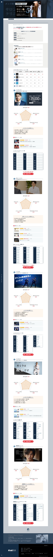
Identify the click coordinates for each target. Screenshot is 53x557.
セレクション (22, 554)
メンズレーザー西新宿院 (39, 506)
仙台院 (17, 511)
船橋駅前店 (28, 262)
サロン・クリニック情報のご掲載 (39, 553)
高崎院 (17, 518)
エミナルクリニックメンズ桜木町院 (41, 157)
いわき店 (18, 436)
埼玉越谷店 (28, 257)
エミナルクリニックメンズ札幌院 (20, 155)
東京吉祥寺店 (38, 252)
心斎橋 (37, 341)
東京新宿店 (38, 254)
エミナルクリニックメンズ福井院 (40, 165)
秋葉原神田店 (38, 262)
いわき (17, 344)
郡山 (17, 346)
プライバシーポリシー (27, 553)
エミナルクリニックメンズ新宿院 (30, 162)
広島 (37, 344)
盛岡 (17, 341)
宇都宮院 (18, 516)
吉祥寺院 (28, 518)
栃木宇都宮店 (28, 247)
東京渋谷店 (38, 257)
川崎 (27, 346)
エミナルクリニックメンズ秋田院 (20, 162)
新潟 (27, 349)
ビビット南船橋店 (39, 426)
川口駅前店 (28, 436)
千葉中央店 (28, 259)
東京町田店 (38, 259)
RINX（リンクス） (21, 77)
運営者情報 (22, 553)
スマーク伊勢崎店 (29, 431)
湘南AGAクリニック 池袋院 (30, 516)
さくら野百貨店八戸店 (19, 426)
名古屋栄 (28, 351)
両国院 (37, 511)
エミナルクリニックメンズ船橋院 (30, 157)
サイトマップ (45, 553)
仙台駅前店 (18, 431)
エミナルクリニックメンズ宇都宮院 (21, 167)
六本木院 (38, 516)
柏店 (37, 431)
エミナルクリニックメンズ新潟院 (40, 160)
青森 (17, 339)
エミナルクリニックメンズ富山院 (40, 162)
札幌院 (17, 506)
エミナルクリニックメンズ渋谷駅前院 (31, 165)
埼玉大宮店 (28, 252)
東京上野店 (38, 249)
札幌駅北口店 (18, 249)
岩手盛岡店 (18, 252)
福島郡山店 (18, 259)
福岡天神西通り (38, 346)
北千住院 (38, 518)
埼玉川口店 (28, 254)
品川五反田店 (38, 247)
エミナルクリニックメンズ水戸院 (20, 165)
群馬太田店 (28, 249)
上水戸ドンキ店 (28, 426)
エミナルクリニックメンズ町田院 (30, 167)
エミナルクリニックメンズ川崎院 (40, 155)
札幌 (17, 336)
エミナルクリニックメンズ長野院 (40, 167)
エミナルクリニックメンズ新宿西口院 (31, 160)
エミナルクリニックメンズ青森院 (20, 157)
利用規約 (33, 553)
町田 (27, 341)
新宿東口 (28, 336)
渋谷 (27, 339)
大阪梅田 (38, 339)
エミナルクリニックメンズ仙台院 (20, 160)
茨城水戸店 (18, 262)
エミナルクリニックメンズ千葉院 (30, 155)
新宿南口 (18, 351)
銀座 (27, 344)
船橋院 (27, 511)
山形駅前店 (18, 257)
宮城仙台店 (18, 254)
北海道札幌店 (18, 247)
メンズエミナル (21, 74)
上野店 (37, 436)
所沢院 (27, 506)
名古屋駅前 (38, 336)
